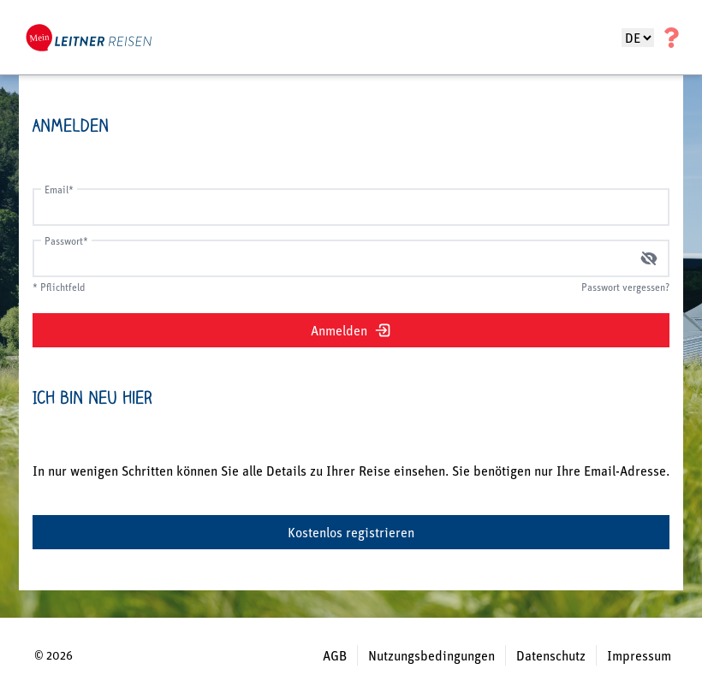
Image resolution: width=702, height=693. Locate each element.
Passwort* (66, 240)
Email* (59, 189)
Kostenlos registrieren (351, 532)
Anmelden (351, 330)
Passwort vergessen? (625, 287)
